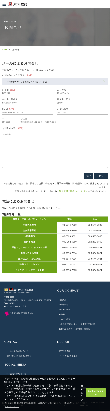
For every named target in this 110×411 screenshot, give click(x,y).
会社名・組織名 (10, 99)
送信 (89, 176)
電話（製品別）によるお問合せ (19, 356)
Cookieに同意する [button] (96, 393)
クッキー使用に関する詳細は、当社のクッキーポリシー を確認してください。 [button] (39, 405)
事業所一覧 (63, 305)
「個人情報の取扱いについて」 (72, 191)
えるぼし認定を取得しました (18, 313)
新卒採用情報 (64, 351)
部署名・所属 (63, 99)
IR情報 (62, 314)
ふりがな (61, 89)
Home (4, 50)
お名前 (10, 89)
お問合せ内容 (13, 128)
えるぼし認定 (64, 319)
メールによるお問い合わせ (17, 351)
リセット (101, 176)
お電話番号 (62, 109)
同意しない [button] (82, 393)
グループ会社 (64, 310)
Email (9, 109)
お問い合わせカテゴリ (17, 75)
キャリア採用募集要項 (68, 356)
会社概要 (62, 300)
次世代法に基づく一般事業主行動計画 (74, 329)
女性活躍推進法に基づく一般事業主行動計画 (77, 324)
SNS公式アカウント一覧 (16, 374)
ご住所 (23, 118)
